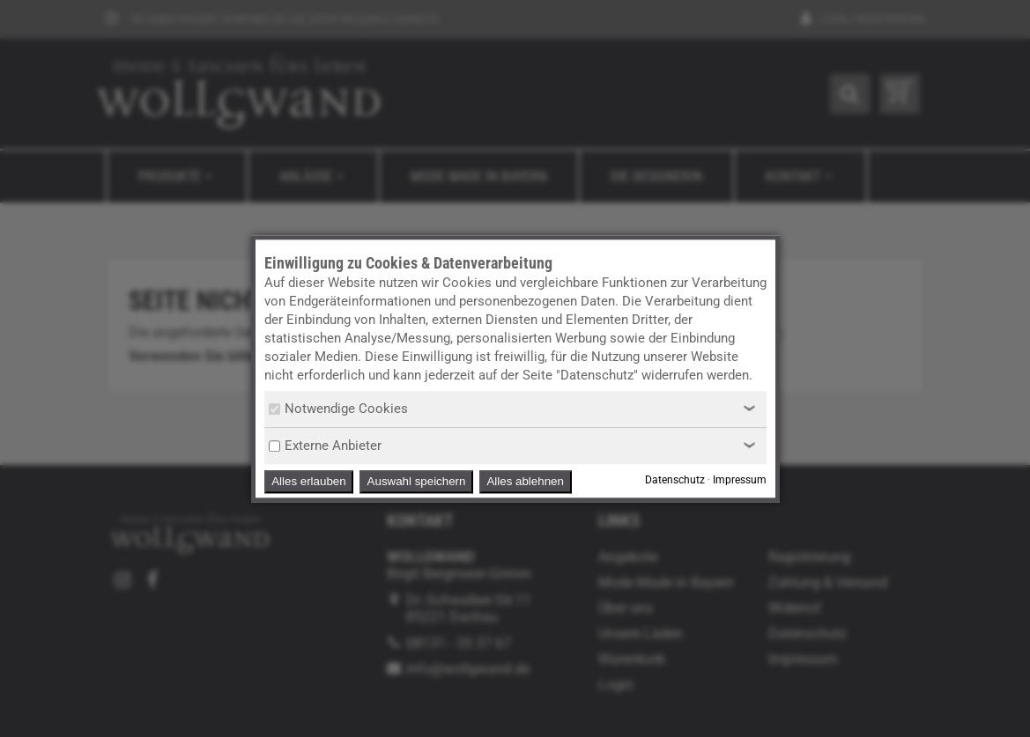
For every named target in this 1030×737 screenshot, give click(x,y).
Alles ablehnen (524, 481)
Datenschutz (675, 480)
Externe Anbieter (325, 445)
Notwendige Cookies (338, 408)
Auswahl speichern (416, 481)
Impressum (740, 480)
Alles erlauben (308, 481)
